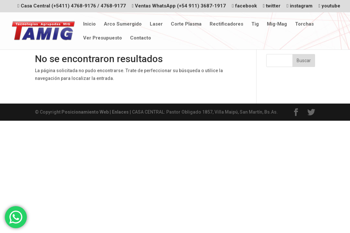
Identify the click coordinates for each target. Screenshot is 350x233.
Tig (255, 24)
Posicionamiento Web (85, 112)
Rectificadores (226, 24)
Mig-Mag (277, 24)
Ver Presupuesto (102, 38)
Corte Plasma (186, 24)
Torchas (304, 24)
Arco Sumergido (123, 24)
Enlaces (120, 112)
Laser (156, 24)
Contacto (140, 38)
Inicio (89, 24)
